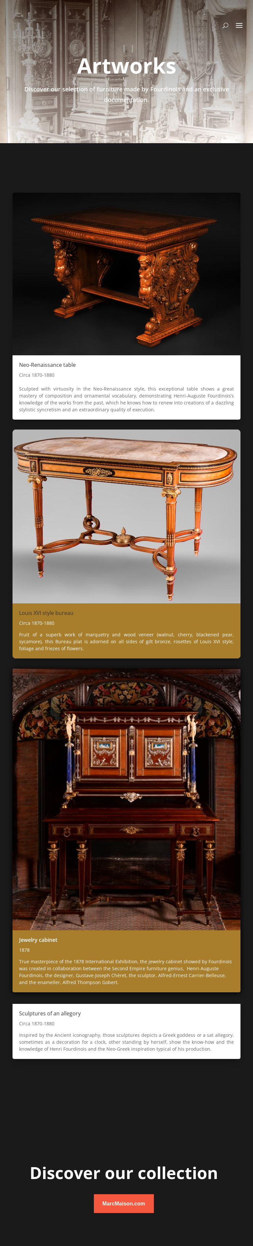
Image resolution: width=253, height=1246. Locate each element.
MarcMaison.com (123, 1203)
